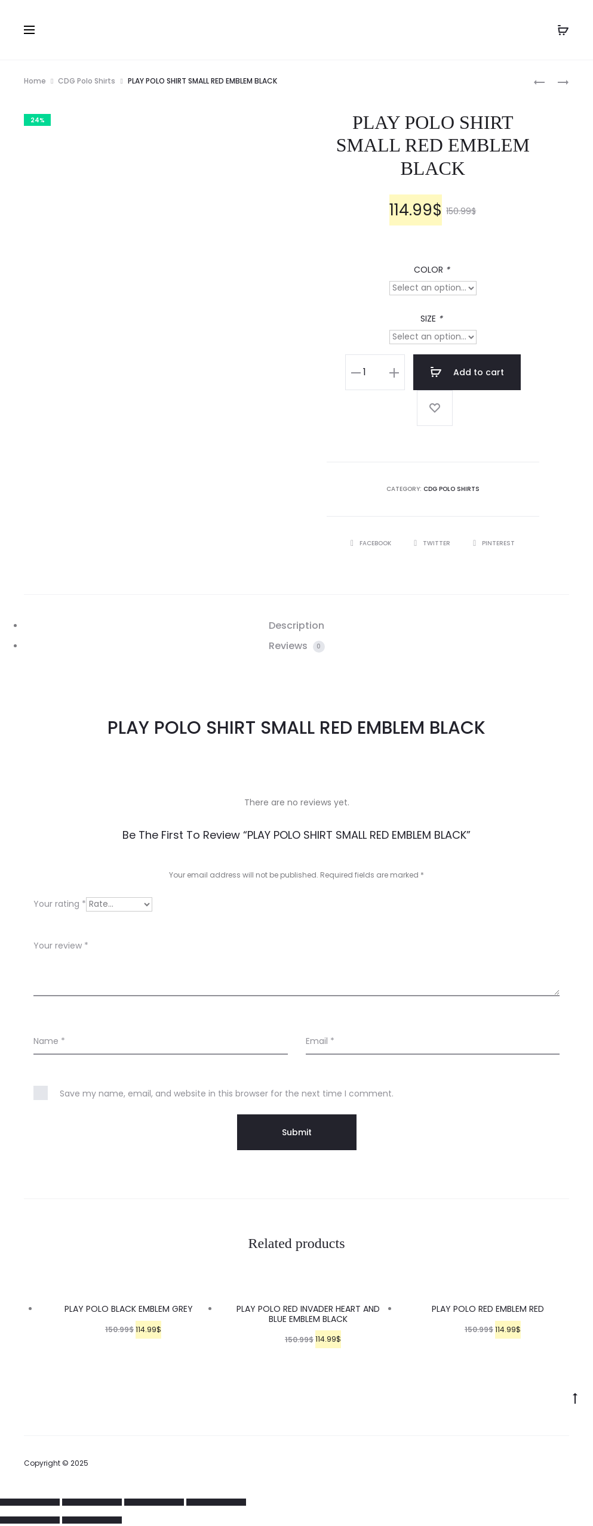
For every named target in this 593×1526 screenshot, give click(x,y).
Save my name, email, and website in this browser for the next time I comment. (227, 1093)
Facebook (372, 543)
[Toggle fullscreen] (154, 1502)
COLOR (433, 270)
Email (320, 1041)
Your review (60, 946)
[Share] (92, 1502)
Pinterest (494, 543)
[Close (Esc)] (30, 1502)
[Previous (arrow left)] (30, 1520)
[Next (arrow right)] (92, 1520)
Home (35, 81)
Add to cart (467, 372)
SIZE (432, 319)
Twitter (433, 543)
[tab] (296, 626)
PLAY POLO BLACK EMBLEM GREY (128, 1309)
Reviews (297, 646)
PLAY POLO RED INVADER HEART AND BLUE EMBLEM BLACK (308, 1314)
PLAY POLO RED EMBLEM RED (488, 1309)
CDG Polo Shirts (86, 81)
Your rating (59, 904)
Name (49, 1041)
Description (296, 625)
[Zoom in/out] (216, 1502)
